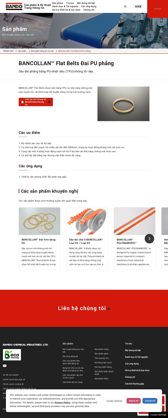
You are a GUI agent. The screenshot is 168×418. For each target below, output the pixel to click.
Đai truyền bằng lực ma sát (42, 51)
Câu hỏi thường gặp (134, 384)
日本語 (138, 6)
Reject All (133, 401)
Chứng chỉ (89, 10)
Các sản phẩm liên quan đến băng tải (71, 362)
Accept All (150, 401)
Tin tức (70, 3)
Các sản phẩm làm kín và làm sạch (73, 376)
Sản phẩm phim (102, 354)
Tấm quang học (102, 358)
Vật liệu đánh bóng (103, 367)
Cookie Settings (158, 414)
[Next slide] (149, 238)
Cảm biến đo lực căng (72, 382)
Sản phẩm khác (102, 379)
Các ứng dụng (89, 6)
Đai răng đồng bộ (70, 356)
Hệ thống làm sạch (103, 363)
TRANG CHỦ (8, 51)
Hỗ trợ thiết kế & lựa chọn (66, 10)
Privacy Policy (62, 402)
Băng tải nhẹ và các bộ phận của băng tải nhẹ (73, 369)
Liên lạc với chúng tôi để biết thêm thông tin (35, 102)
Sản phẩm (57, 3)
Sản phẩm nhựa (102, 349)
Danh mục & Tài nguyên (65, 6)
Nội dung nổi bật (86, 3)
